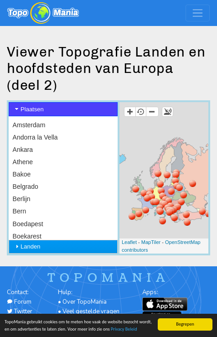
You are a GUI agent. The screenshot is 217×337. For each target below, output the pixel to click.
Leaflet (129, 242)
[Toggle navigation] (198, 13)
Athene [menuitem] (23, 162)
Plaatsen (32, 109)
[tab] (63, 109)
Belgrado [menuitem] (25, 186)
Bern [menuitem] (19, 211)
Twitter (19, 311)
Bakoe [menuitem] (22, 174)
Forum (19, 302)
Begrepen (185, 324)
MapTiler (150, 242)
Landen (30, 246)
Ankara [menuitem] (23, 149)
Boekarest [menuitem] (27, 236)
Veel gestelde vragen (90, 311)
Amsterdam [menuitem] (29, 125)
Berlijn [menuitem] (22, 198)
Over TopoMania (84, 302)
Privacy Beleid (124, 329)
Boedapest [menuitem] (28, 224)
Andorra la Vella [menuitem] (35, 137)
